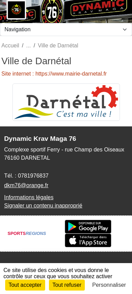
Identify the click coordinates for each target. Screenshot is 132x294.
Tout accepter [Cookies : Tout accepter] (25, 285)
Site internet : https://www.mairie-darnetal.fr (54, 74)
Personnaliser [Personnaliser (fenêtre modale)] (109, 285)
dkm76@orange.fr (26, 185)
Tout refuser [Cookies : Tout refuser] (66, 285)
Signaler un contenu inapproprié (43, 205)
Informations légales (28, 197)
